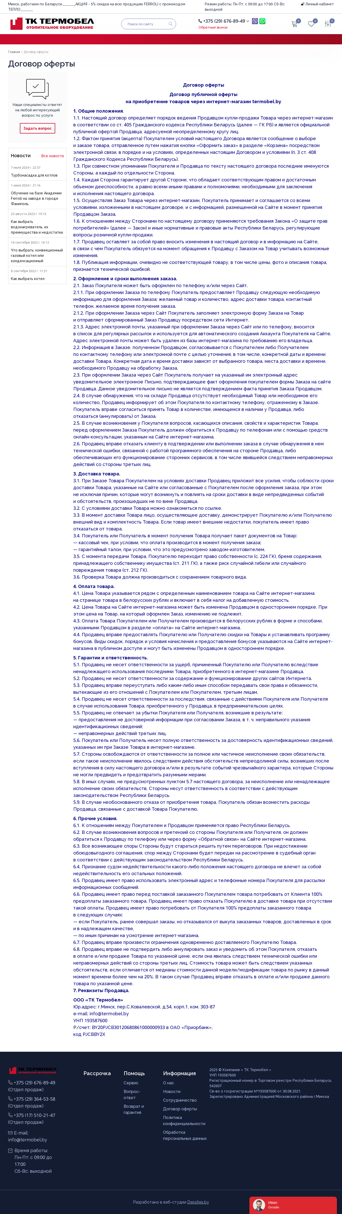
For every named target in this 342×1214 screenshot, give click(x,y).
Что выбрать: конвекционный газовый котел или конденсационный (37, 255)
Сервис (131, 1083)
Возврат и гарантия (134, 1109)
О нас (168, 1083)
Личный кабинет (317, 4)
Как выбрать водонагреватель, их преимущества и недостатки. (37, 227)
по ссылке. (210, 508)
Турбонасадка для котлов (34, 175)
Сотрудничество (180, 1100)
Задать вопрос (37, 128)
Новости (171, 1091)
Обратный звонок (213, 27)
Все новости (52, 156)
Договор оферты (180, 1109)
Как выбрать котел (28, 278)
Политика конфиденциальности (184, 1120)
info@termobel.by (109, 1013)
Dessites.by (198, 1202)
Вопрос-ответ (132, 1094)
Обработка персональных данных (185, 1135)
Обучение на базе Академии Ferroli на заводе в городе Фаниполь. (36, 198)
